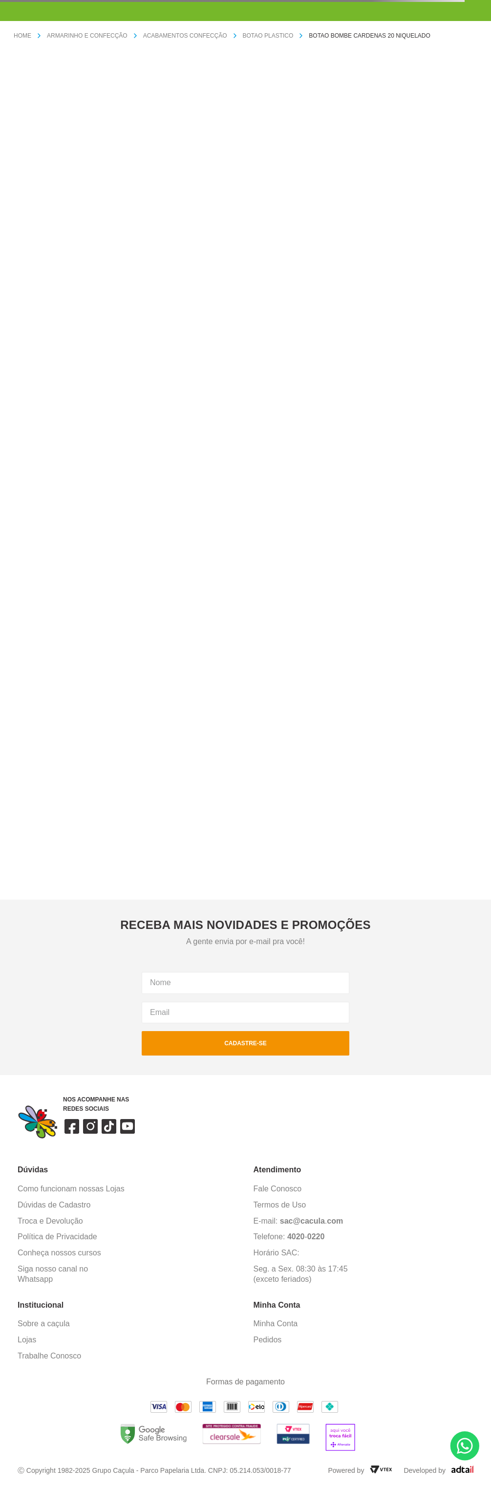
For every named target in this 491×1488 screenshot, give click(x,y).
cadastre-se (245, 1043)
